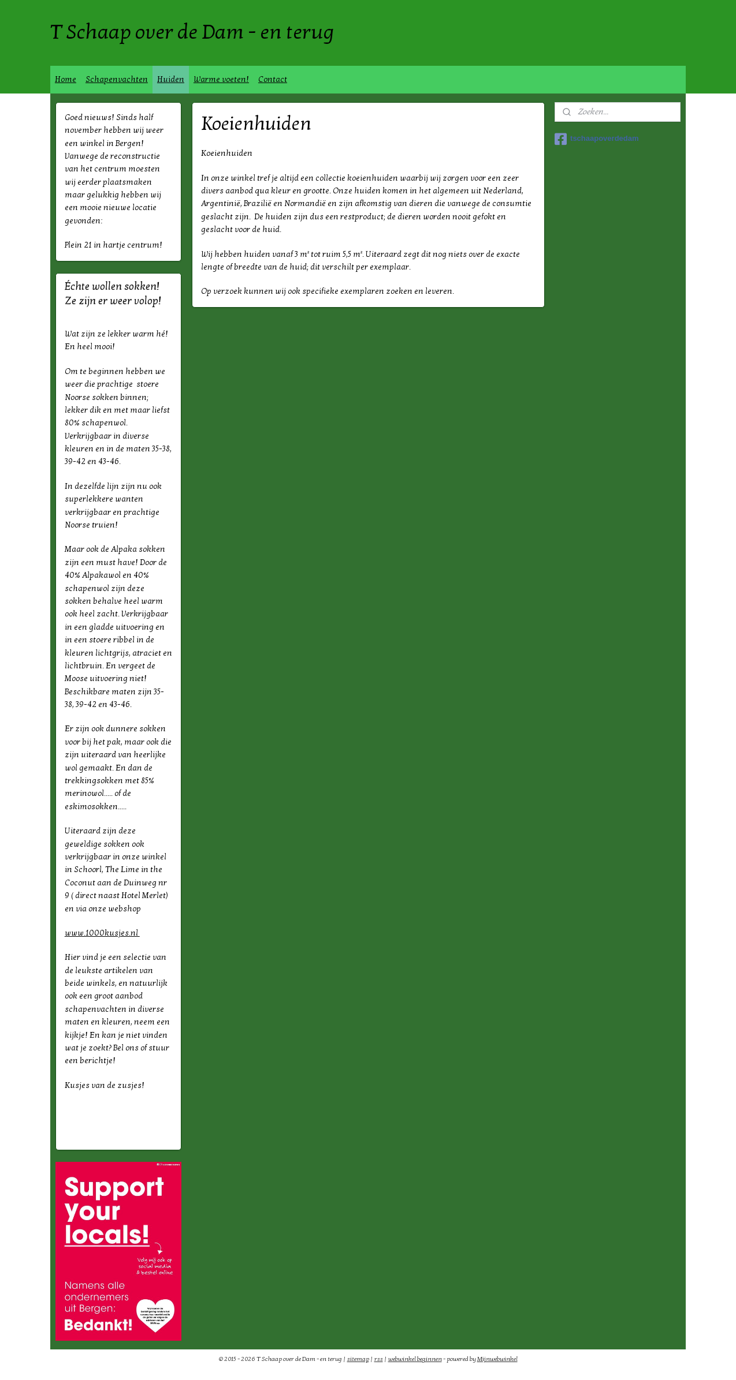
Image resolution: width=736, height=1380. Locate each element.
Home (65, 79)
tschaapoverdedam (597, 139)
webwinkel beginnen (415, 1359)
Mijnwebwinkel (497, 1359)
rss (378, 1359)
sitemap (358, 1359)
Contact (272, 79)
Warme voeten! (221, 79)
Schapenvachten (117, 79)
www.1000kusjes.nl (102, 933)
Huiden (170, 79)
